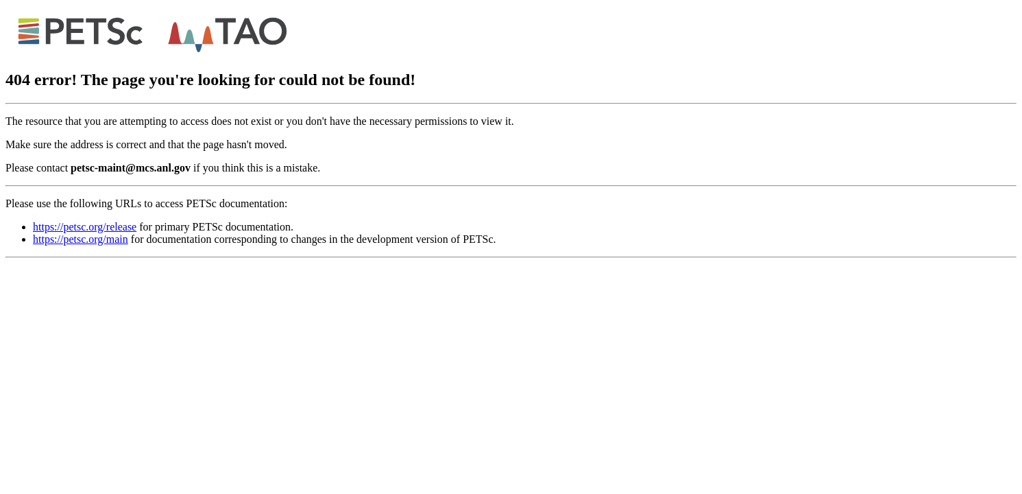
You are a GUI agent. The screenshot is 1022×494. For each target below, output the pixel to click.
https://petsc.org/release (84, 227)
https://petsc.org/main (80, 239)
